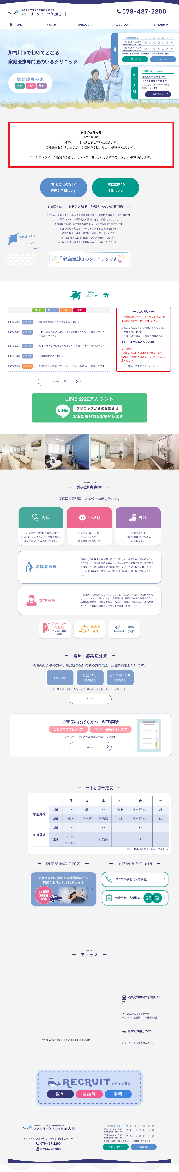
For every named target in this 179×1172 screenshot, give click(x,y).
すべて (38, 310)
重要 (79, 310)
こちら (90, 699)
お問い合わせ (161, 24)
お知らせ (51, 24)
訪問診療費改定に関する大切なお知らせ (59, 322)
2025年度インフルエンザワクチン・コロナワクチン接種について (72, 346)
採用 (66, 310)
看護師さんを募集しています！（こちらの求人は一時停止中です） (73, 366)
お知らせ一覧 (59, 381)
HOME (18, 24)
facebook (162, 59)
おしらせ (52, 310)
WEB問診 (157, 94)
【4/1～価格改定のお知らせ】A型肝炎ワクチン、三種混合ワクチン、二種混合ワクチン (74, 334)
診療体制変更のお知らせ (51, 356)
